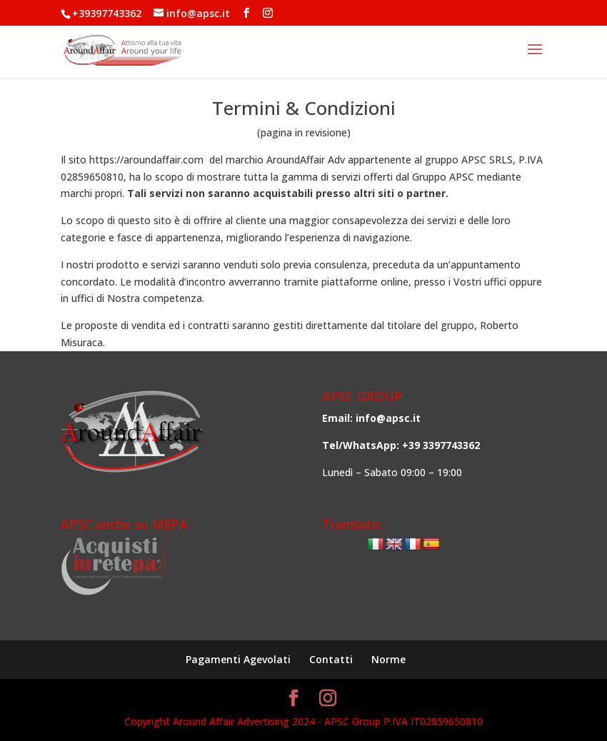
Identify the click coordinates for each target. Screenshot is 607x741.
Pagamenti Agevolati (238, 659)
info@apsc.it (388, 418)
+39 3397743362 (441, 445)
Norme (388, 659)
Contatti (331, 659)
